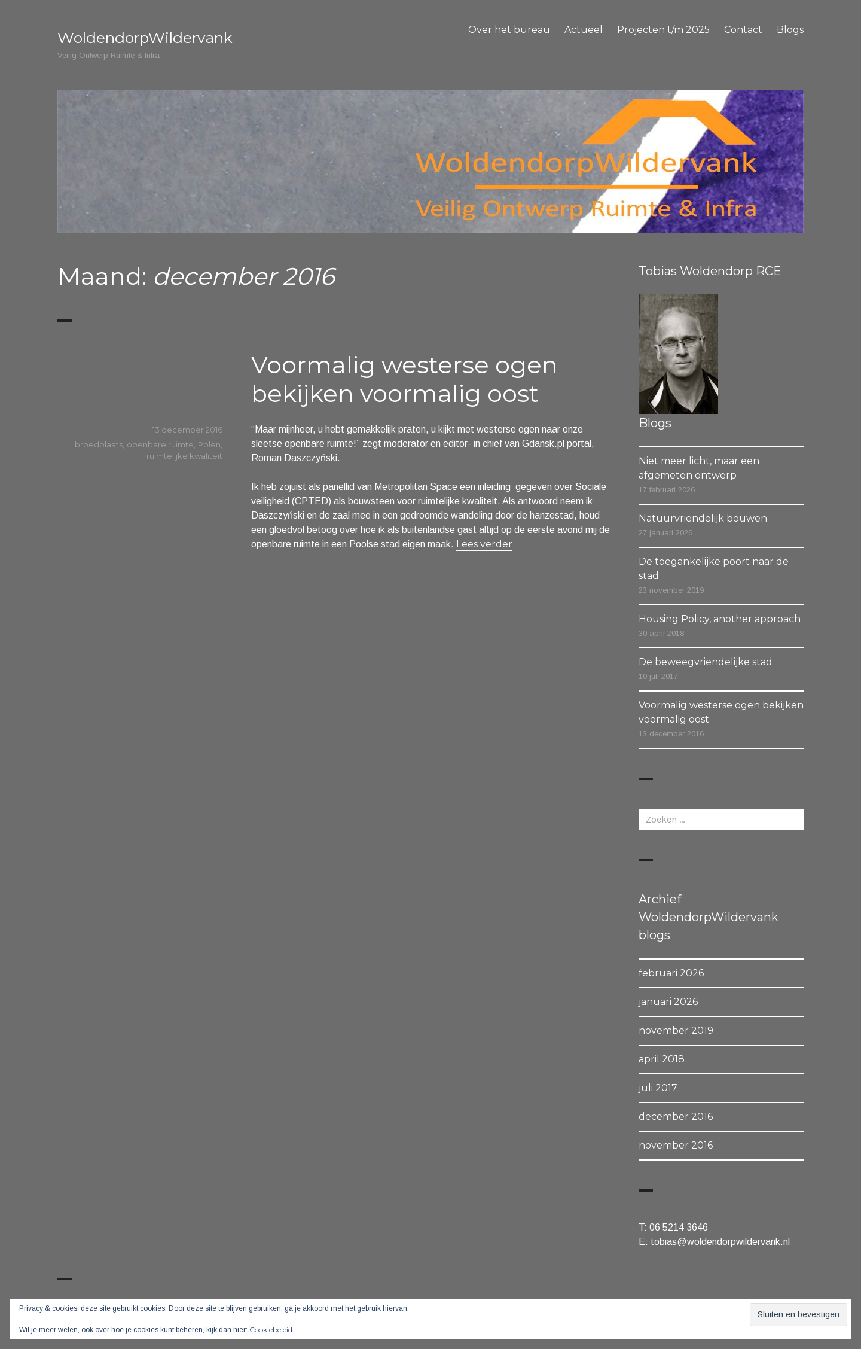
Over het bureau (509, 29)
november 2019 (676, 1030)
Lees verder (484, 544)
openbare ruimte (160, 444)
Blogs (790, 29)
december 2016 (676, 1116)
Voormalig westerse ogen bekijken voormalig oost (404, 379)
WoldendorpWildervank (145, 38)
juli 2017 (658, 1088)
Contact (743, 29)
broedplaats (99, 444)
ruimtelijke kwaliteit (184, 456)
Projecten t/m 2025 (663, 29)
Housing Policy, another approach (720, 619)
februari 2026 (671, 973)
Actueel (583, 29)
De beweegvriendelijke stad (706, 662)
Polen (209, 444)
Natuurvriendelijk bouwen (703, 518)
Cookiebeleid (270, 1329)
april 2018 (662, 1059)
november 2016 (676, 1145)
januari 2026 (668, 1001)
